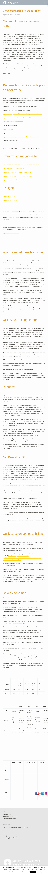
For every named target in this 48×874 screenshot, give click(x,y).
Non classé (17, 14)
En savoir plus (40, 872)
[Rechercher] (41, 2)
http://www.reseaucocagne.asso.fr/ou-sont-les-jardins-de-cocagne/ (21, 137)
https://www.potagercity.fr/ (10, 196)
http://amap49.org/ (8, 129)
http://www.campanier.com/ (10, 200)
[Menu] (44, 2)
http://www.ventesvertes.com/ (11, 233)
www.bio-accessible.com (9, 237)
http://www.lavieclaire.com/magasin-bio (13, 168)
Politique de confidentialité (10, 816)
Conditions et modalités (9, 818)
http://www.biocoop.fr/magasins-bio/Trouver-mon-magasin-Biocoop (21, 165)
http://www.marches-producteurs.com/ (13, 121)
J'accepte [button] (33, 871)
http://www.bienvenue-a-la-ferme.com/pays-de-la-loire (17, 118)
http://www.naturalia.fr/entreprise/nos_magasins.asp (17, 172)
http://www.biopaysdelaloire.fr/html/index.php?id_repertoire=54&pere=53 (22, 114)
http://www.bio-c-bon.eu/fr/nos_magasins (14, 180)
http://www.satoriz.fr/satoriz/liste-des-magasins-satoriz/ (18, 176)
